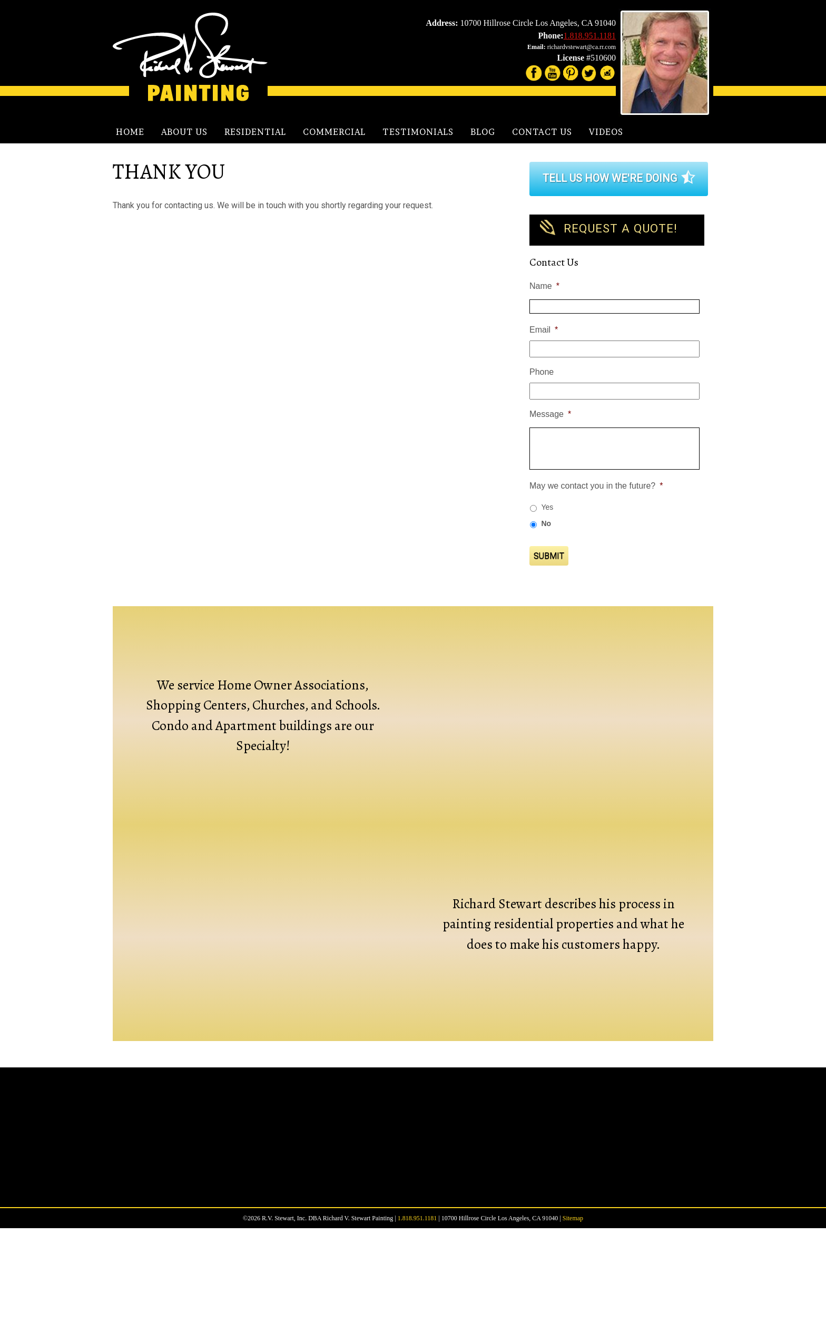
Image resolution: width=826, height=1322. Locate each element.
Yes (547, 507)
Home (130, 132)
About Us (184, 132)
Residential (255, 132)
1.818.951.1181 (590, 35)
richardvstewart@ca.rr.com (581, 47)
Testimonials (418, 132)
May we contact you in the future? (596, 485)
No (546, 523)
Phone (541, 371)
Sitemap (573, 1312)
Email (543, 329)
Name (544, 285)
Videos (606, 132)
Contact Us (542, 132)
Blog (482, 132)
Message (550, 414)
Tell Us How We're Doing (610, 178)
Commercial (334, 132)
